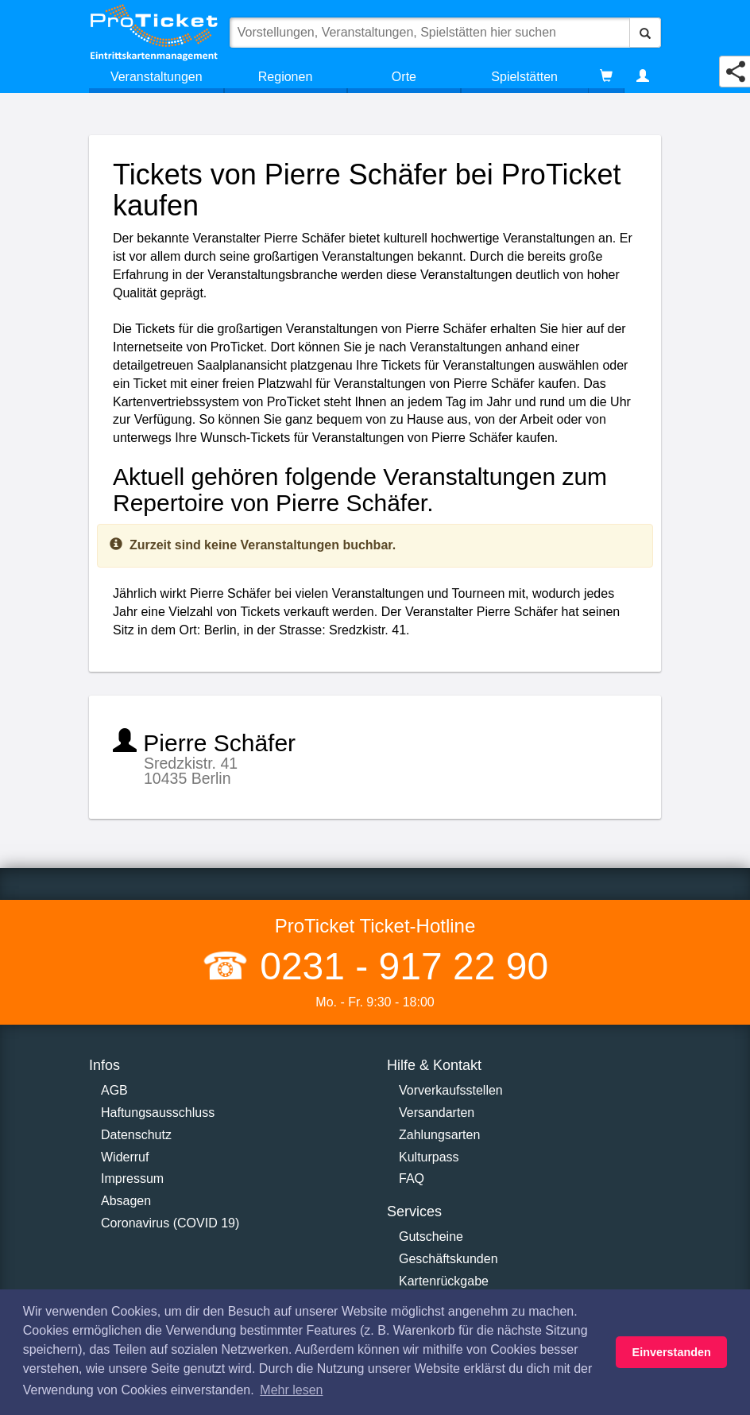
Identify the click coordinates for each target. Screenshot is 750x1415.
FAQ (411, 1178)
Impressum (132, 1178)
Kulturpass (429, 1157)
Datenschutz (136, 1135)
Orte (404, 76)
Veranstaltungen (156, 76)
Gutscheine (431, 1236)
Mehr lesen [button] (291, 1390)
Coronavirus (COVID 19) (170, 1223)
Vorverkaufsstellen (451, 1090)
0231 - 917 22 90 (398, 966)
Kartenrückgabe (444, 1281)
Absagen (126, 1201)
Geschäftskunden (448, 1259)
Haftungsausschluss (158, 1112)
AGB (114, 1090)
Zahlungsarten (439, 1135)
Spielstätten (524, 76)
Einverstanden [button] (671, 1352)
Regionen (285, 76)
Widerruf (125, 1157)
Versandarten (436, 1112)
